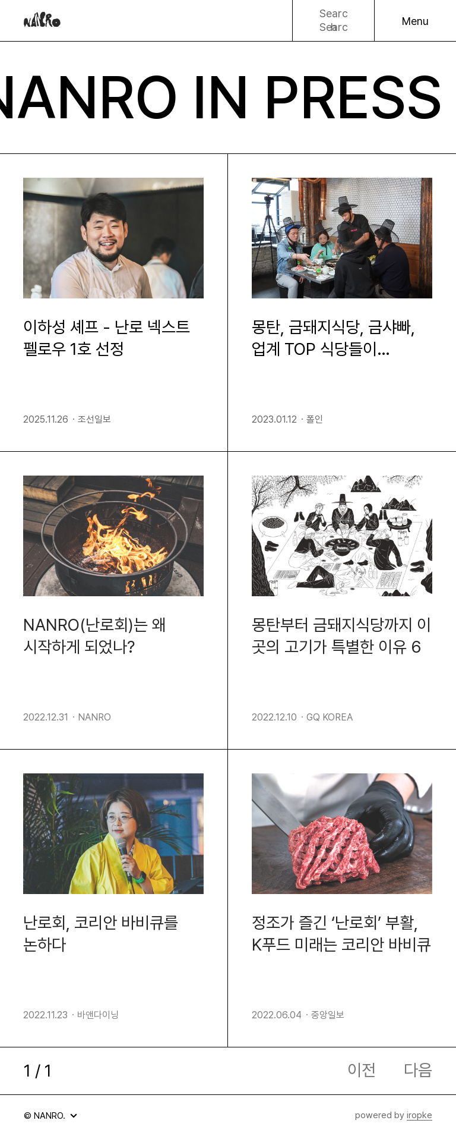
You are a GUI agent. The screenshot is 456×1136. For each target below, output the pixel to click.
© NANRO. (48, 1118)
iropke (419, 1115)
